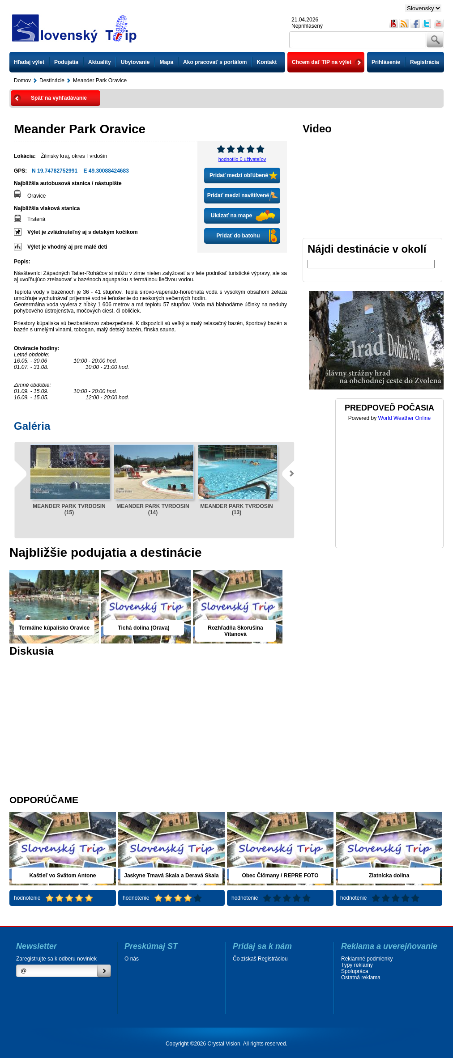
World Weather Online (404, 418)
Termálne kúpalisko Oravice (54, 628)
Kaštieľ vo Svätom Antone (63, 875)
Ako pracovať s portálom (215, 62)
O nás (131, 959)
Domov (22, 80)
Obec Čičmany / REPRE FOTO (280, 875)
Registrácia (424, 62)
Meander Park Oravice (100, 80)
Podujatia (66, 62)
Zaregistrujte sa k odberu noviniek (56, 959)
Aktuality (99, 62)
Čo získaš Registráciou (260, 959)
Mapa (166, 62)
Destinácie (51, 80)
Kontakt (267, 62)
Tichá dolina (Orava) (143, 628)
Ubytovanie (135, 62)
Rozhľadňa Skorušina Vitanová (235, 631)
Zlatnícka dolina (389, 875)
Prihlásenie (386, 62)
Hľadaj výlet (29, 62)
